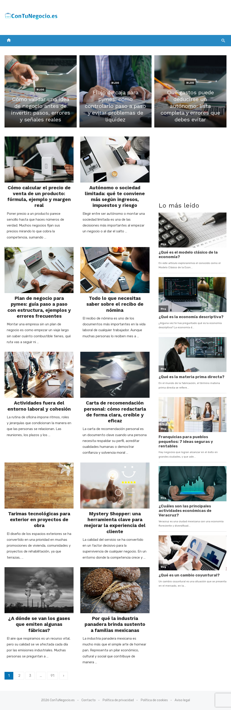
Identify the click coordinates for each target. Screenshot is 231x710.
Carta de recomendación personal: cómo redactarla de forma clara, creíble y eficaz (115, 411)
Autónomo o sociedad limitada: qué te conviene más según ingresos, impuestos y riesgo (115, 196)
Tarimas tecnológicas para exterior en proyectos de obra (39, 519)
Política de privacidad (118, 700)
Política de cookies (154, 700)
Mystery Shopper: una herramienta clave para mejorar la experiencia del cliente (115, 522)
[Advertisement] (144, 16)
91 (52, 675)
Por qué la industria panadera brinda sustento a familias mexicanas (115, 624)
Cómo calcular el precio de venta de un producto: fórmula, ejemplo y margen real (39, 196)
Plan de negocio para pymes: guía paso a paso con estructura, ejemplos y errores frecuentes (39, 307)
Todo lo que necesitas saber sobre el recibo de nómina (114, 304)
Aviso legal (182, 700)
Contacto (88, 700)
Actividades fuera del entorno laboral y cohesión (39, 406)
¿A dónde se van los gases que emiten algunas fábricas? (39, 624)
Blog (40, 89)
